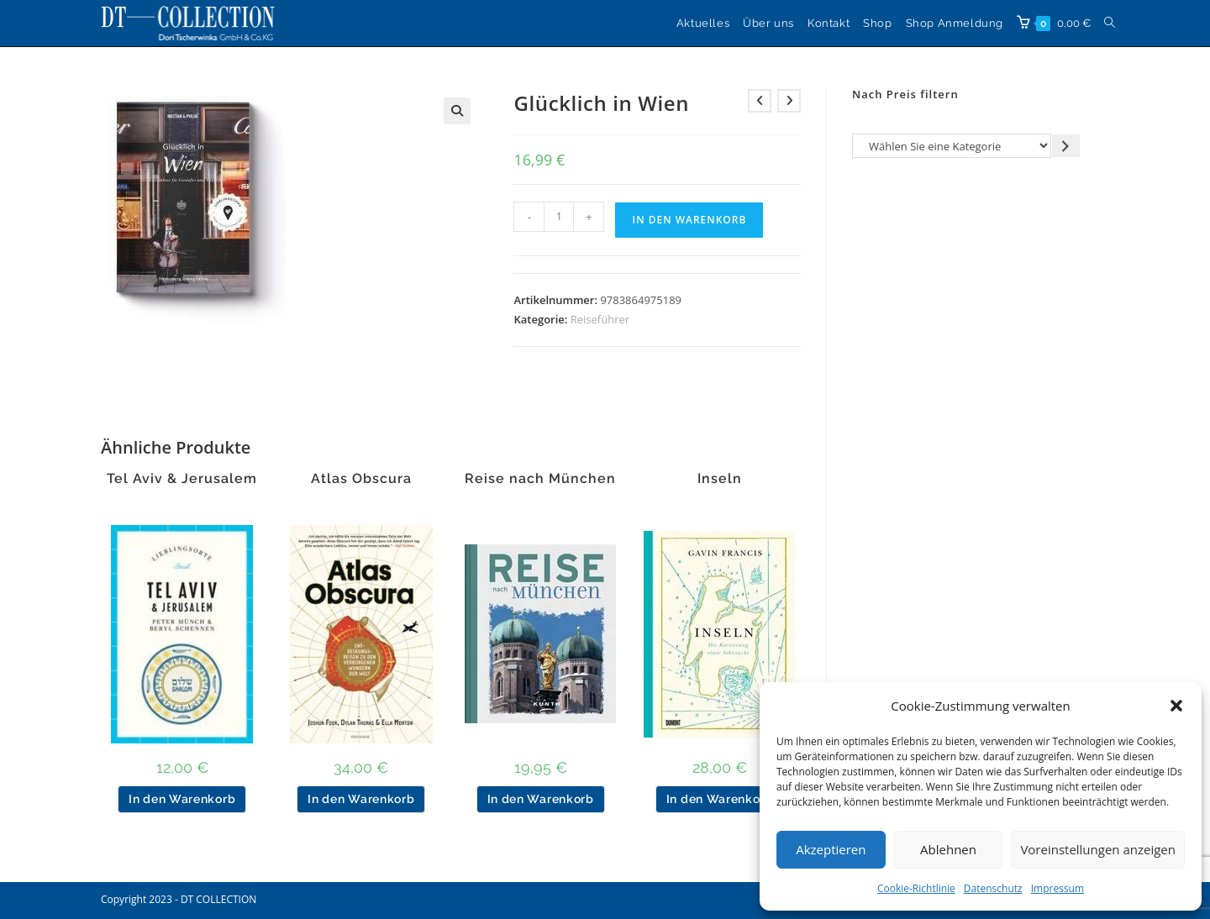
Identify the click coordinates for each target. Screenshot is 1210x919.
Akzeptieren (830, 849)
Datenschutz (993, 888)
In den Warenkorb (689, 220)
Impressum (1057, 888)
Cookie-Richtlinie (916, 888)
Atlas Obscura (361, 479)
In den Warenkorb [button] (182, 799)
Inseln (719, 479)
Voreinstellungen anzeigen (1098, 849)
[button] (1176, 705)
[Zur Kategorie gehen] (1066, 146)
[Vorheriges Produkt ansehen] (759, 101)
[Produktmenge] (559, 217)
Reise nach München (540, 479)
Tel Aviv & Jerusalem (182, 479)
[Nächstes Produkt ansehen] (789, 101)
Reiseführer (600, 319)
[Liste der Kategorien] (951, 146)
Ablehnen (948, 849)
